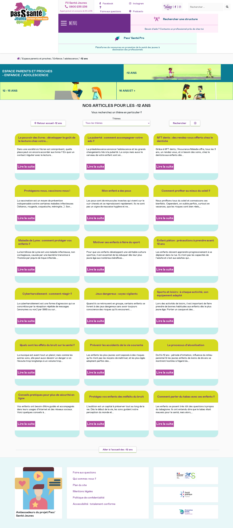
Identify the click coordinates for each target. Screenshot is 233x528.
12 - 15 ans (139, 54)
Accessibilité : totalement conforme (94, 467)
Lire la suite (26, 130)
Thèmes (116, 82)
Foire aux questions (84, 436)
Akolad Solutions (133, 496)
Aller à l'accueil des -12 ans (118, 413)
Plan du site (80, 448)
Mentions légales (83, 454)
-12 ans (85, 54)
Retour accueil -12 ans (48, 86)
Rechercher (179, 86)
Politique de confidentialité (88, 461)
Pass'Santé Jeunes (110, 496)
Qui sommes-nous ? (84, 442)
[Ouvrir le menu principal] (76, 24)
